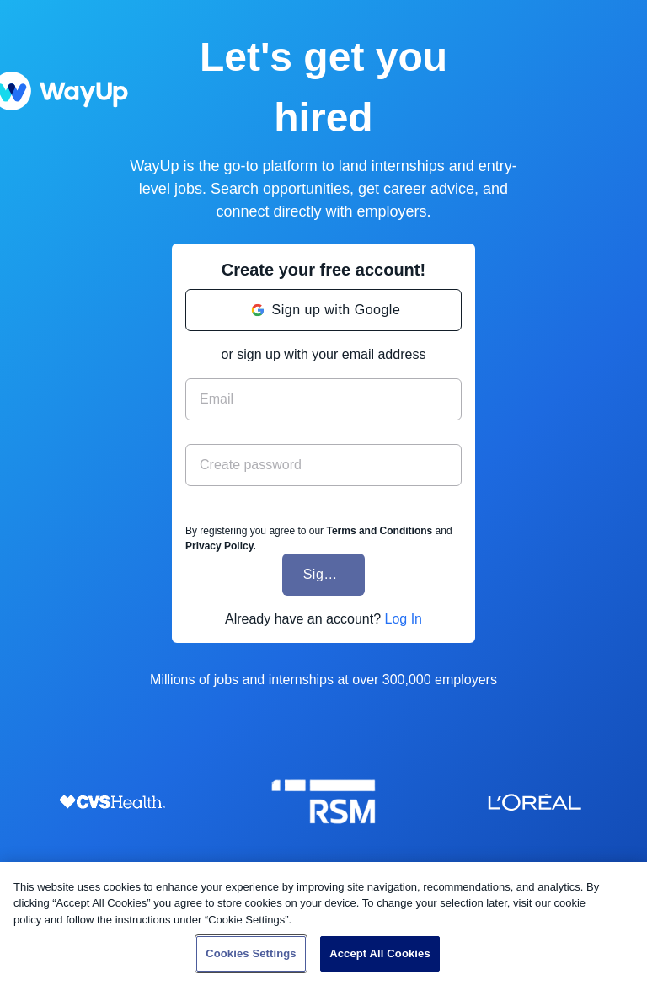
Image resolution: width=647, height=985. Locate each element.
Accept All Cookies (379, 953)
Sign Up (328, 574)
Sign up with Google (336, 309)
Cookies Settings (251, 953)
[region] (323, 923)
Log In (402, 619)
